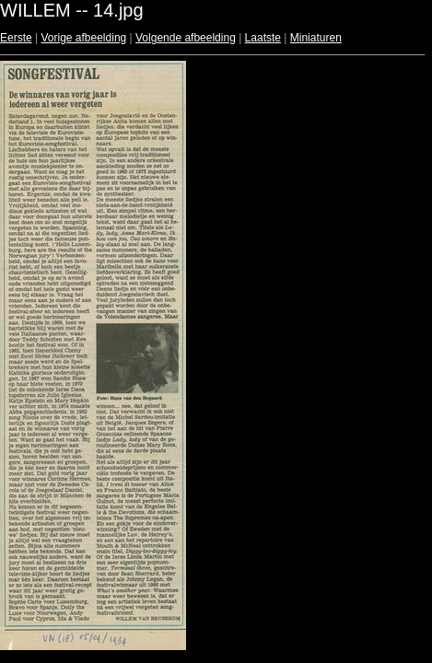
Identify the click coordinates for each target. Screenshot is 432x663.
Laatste (263, 37)
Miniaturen (316, 37)
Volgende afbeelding (185, 37)
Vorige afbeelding (83, 37)
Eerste (16, 37)
